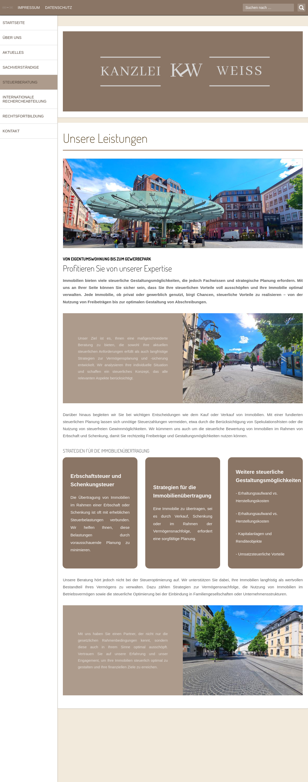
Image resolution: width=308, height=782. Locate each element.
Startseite (14, 23)
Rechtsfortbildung (23, 116)
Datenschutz (58, 7)
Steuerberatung (20, 82)
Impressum (29, 7)
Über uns (12, 37)
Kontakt (11, 131)
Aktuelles (13, 52)
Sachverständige (21, 67)
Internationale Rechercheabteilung (24, 99)
